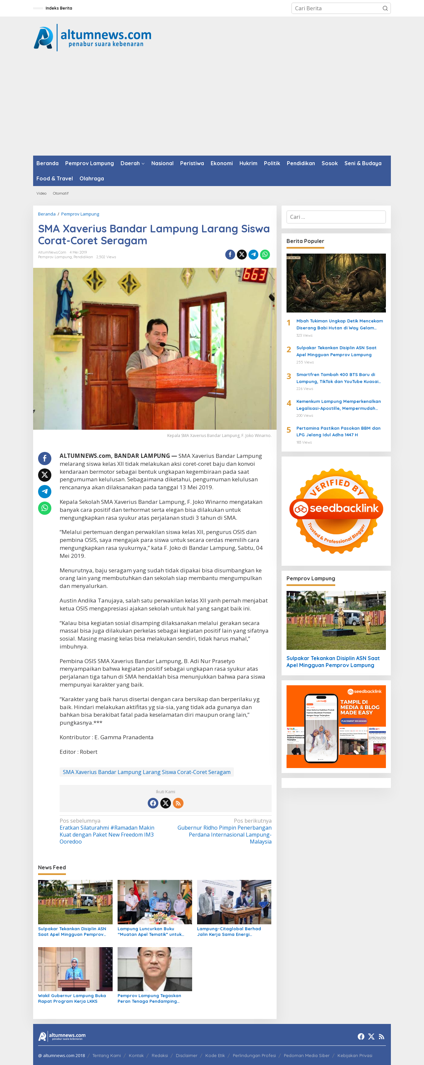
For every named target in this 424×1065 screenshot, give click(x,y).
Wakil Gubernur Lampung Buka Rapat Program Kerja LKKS (72, 998)
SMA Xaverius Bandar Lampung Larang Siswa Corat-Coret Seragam (147, 772)
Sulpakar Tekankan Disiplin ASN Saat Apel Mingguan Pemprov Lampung (72, 931)
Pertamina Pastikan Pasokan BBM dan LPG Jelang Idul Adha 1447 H (338, 431)
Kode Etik (215, 1055)
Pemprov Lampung (55, 257)
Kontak (136, 1055)
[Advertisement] (212, 106)
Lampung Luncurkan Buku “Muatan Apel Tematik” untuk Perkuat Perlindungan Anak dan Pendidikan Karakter (152, 931)
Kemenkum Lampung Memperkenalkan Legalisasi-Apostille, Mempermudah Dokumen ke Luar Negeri (338, 405)
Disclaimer (186, 1055)
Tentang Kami (106, 1055)
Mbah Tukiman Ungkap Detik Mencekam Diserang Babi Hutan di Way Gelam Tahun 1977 (339, 324)
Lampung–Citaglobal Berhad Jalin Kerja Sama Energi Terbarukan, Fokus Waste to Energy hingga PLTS (229, 931)
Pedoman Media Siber (307, 1055)
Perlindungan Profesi (254, 1055)
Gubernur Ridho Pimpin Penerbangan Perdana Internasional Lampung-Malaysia (220, 831)
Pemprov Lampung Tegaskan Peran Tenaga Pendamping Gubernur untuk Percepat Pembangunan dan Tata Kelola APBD (152, 998)
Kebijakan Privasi (355, 1055)
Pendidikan (83, 257)
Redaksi (160, 1055)
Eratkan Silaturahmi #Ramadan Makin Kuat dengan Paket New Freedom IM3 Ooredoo (110, 831)
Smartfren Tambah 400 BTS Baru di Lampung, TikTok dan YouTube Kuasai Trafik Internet (337, 378)
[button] (385, 8)
